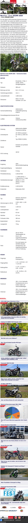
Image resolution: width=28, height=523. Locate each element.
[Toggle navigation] (24, 2)
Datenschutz (3, 522)
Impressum (18, 520)
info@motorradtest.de (9, 520)
